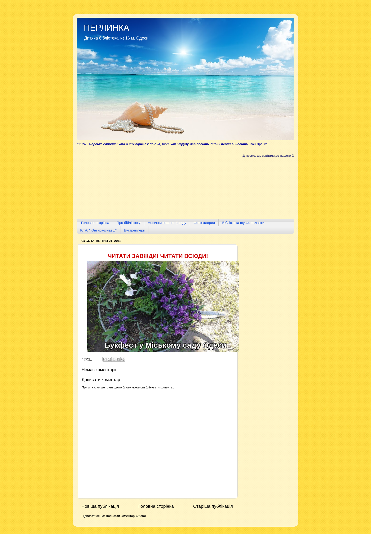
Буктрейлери (134, 230)
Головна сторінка (95, 223)
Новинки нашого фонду (167, 223)
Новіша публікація (100, 506)
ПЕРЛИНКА (106, 28)
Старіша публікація (213, 506)
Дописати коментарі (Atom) (126, 516)
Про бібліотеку (129, 223)
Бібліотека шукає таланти (243, 223)
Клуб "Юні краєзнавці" (98, 230)
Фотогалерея (204, 223)
